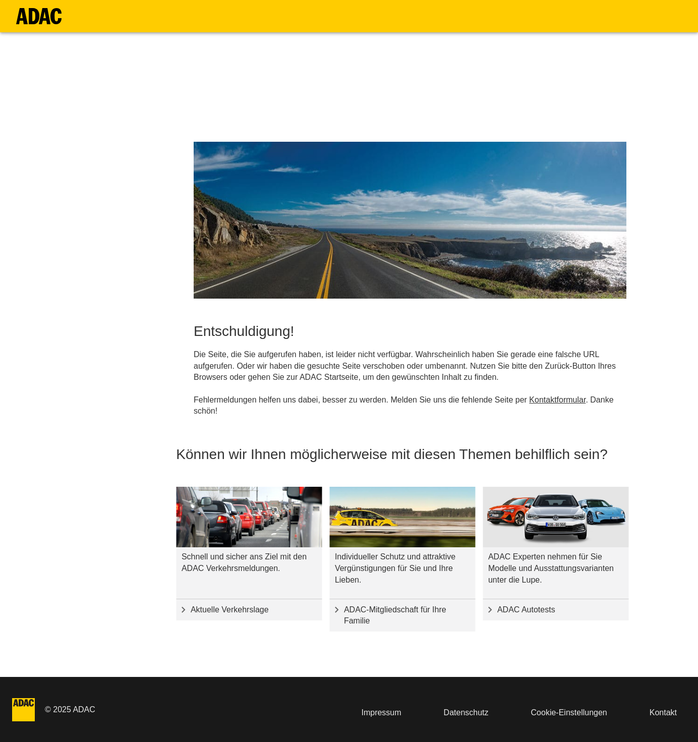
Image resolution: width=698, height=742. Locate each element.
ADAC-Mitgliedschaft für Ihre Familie (395, 615)
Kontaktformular (557, 399)
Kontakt (663, 712)
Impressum (381, 712)
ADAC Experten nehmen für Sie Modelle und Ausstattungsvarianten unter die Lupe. (551, 568)
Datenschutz (466, 712)
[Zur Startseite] (39, 16)
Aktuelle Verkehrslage (230, 609)
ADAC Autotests (526, 609)
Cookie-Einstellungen (569, 712)
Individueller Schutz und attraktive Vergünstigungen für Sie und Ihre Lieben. (395, 568)
